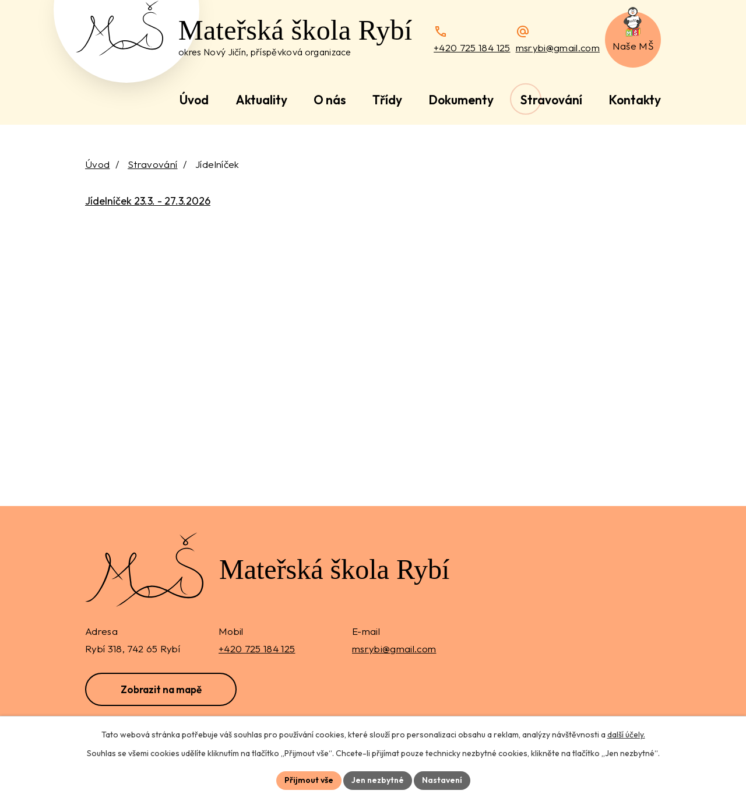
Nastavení (442, 780)
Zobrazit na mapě (161, 689)
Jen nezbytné (377, 780)
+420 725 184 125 (472, 47)
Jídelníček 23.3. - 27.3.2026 (147, 201)
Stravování (152, 164)
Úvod (97, 164)
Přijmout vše (308, 780)
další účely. (626, 734)
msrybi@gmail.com (558, 47)
